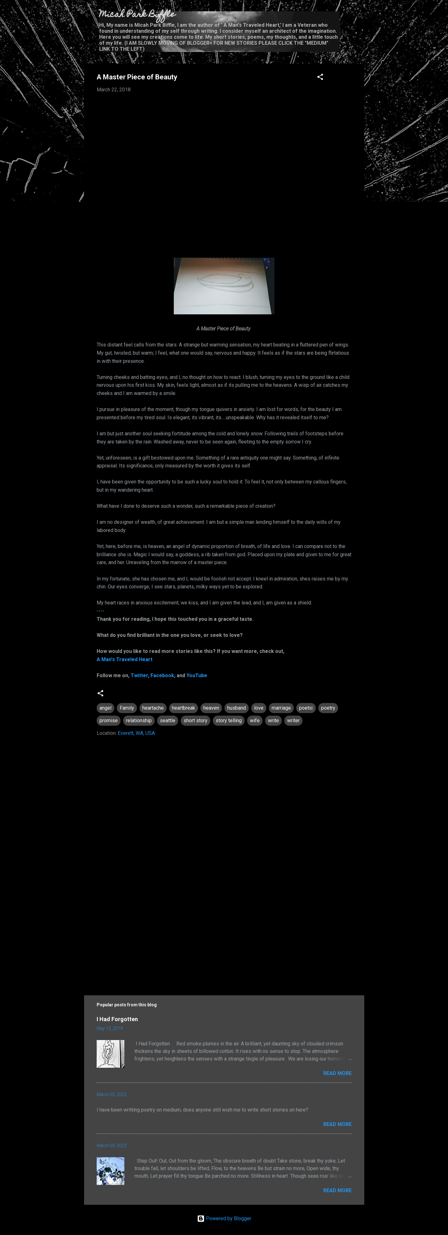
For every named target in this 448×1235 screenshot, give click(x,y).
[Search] (360, 17)
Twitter (139, 675)
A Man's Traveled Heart (124, 659)
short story (195, 720)
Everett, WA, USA (136, 733)
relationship (139, 720)
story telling (229, 720)
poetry (328, 708)
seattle (167, 720)
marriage (281, 708)
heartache (153, 708)
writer (293, 720)
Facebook (162, 675)
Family (127, 708)
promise (108, 720)
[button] (320, 78)
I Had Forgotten (117, 1019)
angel (105, 708)
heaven (211, 708)
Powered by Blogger (224, 1218)
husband (236, 708)
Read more (337, 1073)
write (273, 720)
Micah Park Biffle (137, 15)
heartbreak (183, 708)
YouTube (196, 675)
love (259, 708)
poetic (306, 708)
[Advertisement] (224, 932)
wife (255, 720)
